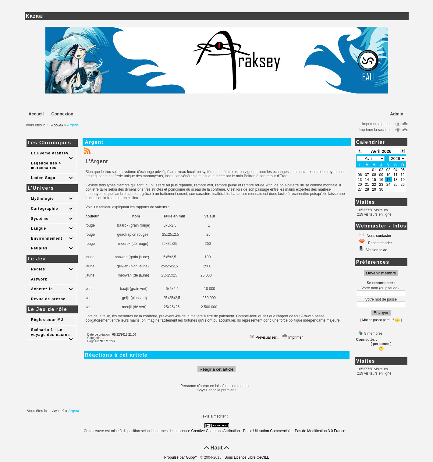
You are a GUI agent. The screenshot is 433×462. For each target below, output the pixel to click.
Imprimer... (294, 337)
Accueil (57, 125)
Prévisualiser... (264, 337)
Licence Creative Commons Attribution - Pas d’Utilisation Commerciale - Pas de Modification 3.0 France (261, 431)
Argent (94, 142)
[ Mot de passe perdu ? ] (381, 320)
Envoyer (381, 312)
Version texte (376, 250)
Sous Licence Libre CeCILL (247, 457)
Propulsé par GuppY (181, 457)
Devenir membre (381, 273)
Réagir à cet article (216, 369)
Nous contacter (378, 236)
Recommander (379, 243)
